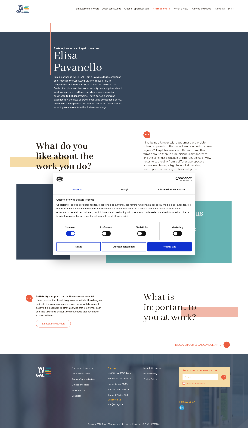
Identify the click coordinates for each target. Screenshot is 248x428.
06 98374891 (121, 384)
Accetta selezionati (124, 246)
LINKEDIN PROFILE (53, 323)
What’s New (181, 8)
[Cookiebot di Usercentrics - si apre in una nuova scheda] (178, 179)
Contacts (220, 8)
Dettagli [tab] (124, 189)
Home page (23, 19)
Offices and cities (201, 8)
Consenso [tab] (76, 189)
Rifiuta (78, 246)
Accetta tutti (169, 246)
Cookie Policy (150, 379)
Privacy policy (200, 383)
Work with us (78, 390)
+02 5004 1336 (123, 373)
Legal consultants (111, 8)
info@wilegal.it (115, 404)
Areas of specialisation (136, 8)
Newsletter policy (152, 368)
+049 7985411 (123, 378)
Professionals (161, 8)
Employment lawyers (87, 8)
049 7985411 (122, 389)
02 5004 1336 (122, 395)
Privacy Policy (150, 374)
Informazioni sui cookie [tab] (171, 189)
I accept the (194, 383)
